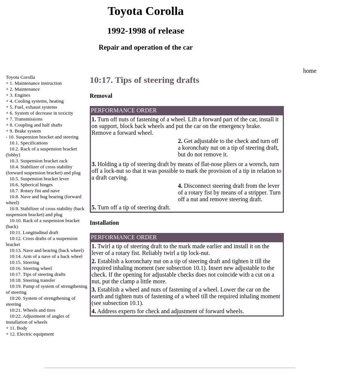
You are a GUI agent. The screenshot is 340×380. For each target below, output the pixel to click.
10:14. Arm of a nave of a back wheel (45, 256)
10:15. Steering (24, 262)
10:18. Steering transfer (32, 280)
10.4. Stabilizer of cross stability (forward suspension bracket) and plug (43, 169)
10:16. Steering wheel (30, 268)
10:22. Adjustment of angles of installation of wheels (37, 319)
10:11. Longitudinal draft (33, 232)
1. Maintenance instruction (36, 83)
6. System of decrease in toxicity (41, 113)
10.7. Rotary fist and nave (34, 190)
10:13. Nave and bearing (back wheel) (46, 250)
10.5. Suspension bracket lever (39, 178)
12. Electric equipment (32, 334)
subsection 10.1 (184, 268)
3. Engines (20, 95)
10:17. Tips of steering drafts (37, 274)
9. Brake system (25, 131)
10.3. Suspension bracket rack (38, 160)
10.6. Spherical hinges (31, 184)
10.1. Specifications (28, 143)
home (309, 71)
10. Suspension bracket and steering (44, 137)
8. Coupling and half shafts (36, 125)
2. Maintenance (25, 89)
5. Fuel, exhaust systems (33, 107)
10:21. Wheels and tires (32, 310)
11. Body (18, 328)
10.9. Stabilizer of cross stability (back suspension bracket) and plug (45, 211)
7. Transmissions (26, 119)
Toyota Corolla (20, 77)
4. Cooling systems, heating (37, 101)
